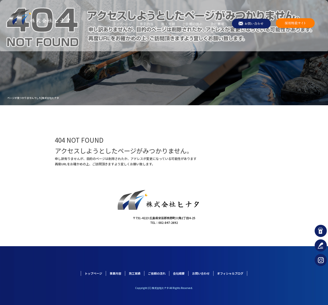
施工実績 (168, 24)
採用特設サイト (295, 24)
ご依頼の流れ (193, 24)
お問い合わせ (251, 24)
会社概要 (217, 24)
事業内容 (146, 24)
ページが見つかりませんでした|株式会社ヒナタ (33, 98)
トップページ (123, 24)
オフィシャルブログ (230, 273)
